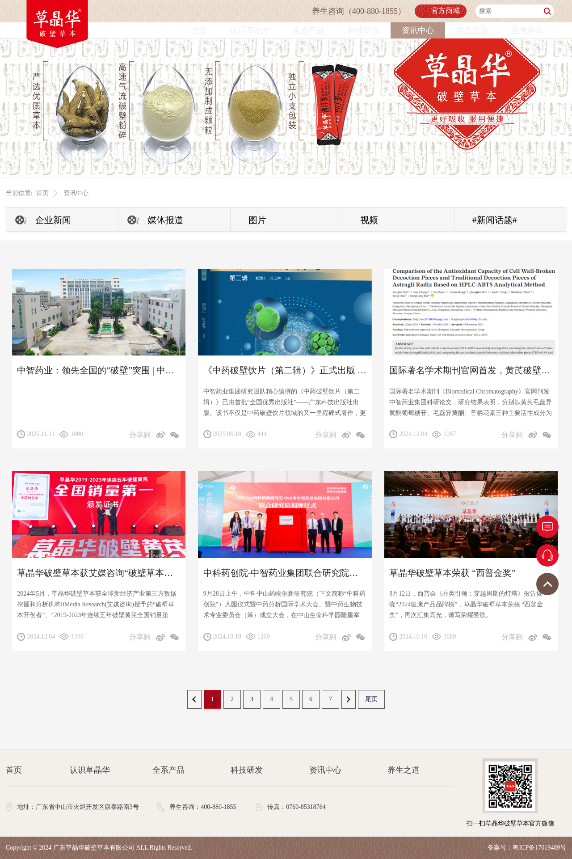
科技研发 (363, 30)
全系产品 (309, 30)
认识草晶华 (250, 30)
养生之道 (472, 30)
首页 (200, 30)
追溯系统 (527, 30)
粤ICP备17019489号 (539, 847)
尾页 (371, 699)
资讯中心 (418, 30)
